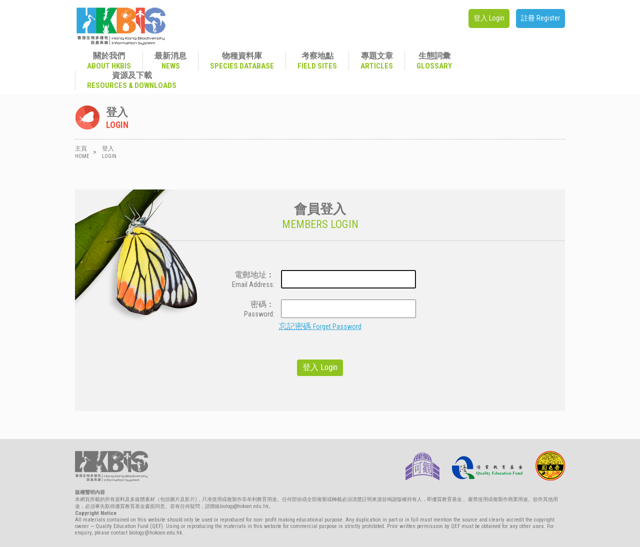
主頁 (82, 152)
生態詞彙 (434, 60)
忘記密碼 (320, 326)
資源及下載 (131, 80)
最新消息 (170, 60)
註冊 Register (540, 18)
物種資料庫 (242, 60)
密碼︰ (249, 309)
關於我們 (109, 60)
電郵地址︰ (249, 279)
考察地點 (317, 60)
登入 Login (489, 18)
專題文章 (376, 60)
